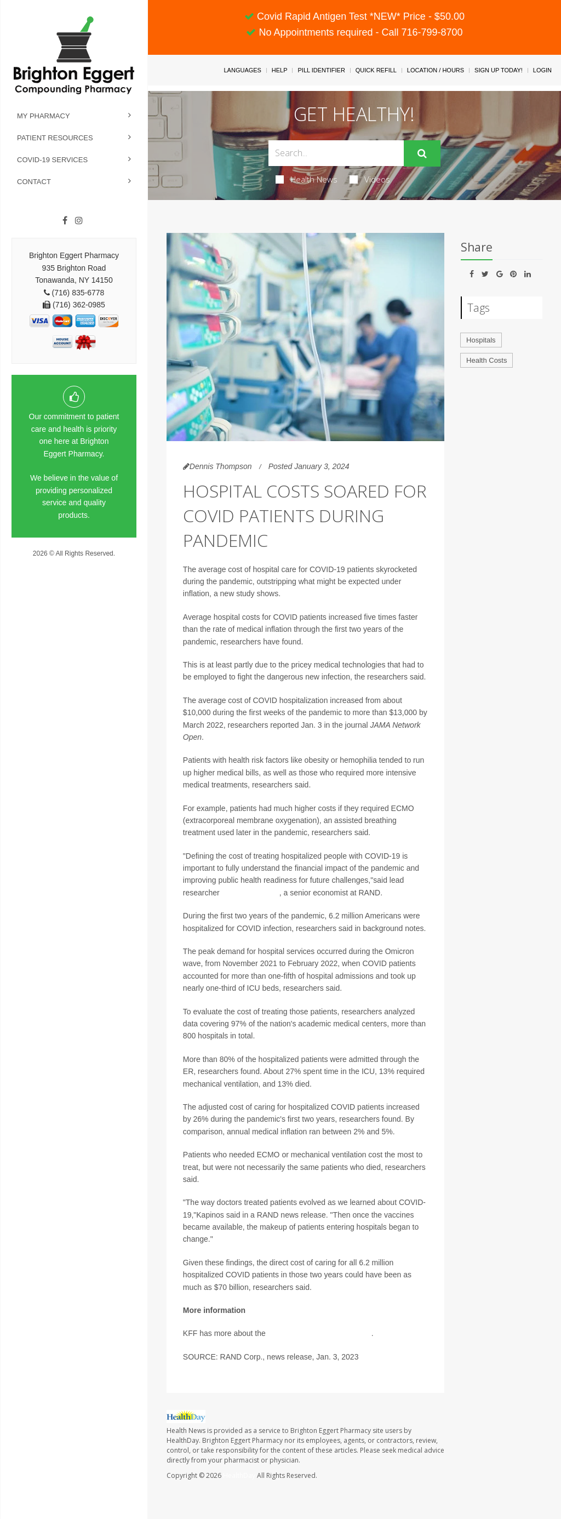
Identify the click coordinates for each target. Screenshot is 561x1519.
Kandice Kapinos (250, 892)
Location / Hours (435, 70)
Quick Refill (376, 70)
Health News (306, 179)
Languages (242, 70)
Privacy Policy (74, 564)
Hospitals (480, 340)
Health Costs (486, 360)
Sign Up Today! (498, 70)
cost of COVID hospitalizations (319, 1333)
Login (542, 70)
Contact (34, 182)
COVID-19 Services (52, 160)
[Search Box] (335, 153)
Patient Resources (55, 138)
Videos (370, 179)
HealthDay (239, 1475)
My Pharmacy (43, 116)
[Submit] (422, 153)
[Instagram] (79, 220)
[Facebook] (64, 220)
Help (280, 70)
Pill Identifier (321, 70)
